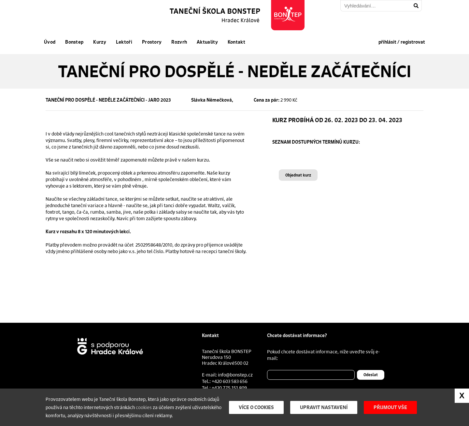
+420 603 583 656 (230, 381)
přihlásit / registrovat (401, 42)
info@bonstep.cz (235, 374)
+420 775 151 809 (229, 387)
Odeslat (370, 374)
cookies (144, 407)
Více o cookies (256, 407)
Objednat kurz (298, 175)
